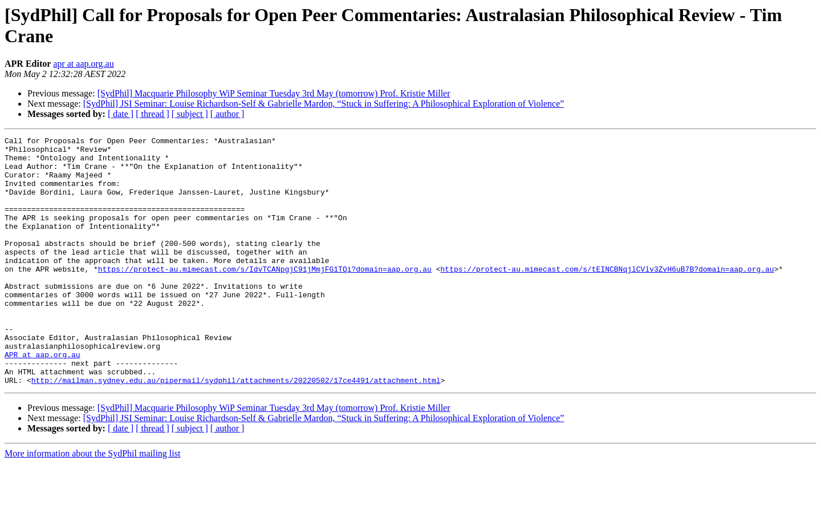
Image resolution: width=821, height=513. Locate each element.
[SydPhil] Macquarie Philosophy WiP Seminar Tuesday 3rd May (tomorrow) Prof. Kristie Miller (273, 93)
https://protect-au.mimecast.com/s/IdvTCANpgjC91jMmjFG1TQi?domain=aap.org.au (265, 296)
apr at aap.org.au (83, 63)
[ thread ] (152, 114)
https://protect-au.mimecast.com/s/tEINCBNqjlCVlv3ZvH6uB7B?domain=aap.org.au (607, 296)
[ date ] (120, 114)
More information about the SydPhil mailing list (92, 503)
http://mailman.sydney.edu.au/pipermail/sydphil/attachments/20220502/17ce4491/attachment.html (236, 430)
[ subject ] (190, 114)
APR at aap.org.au (42, 399)
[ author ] (227, 114)
